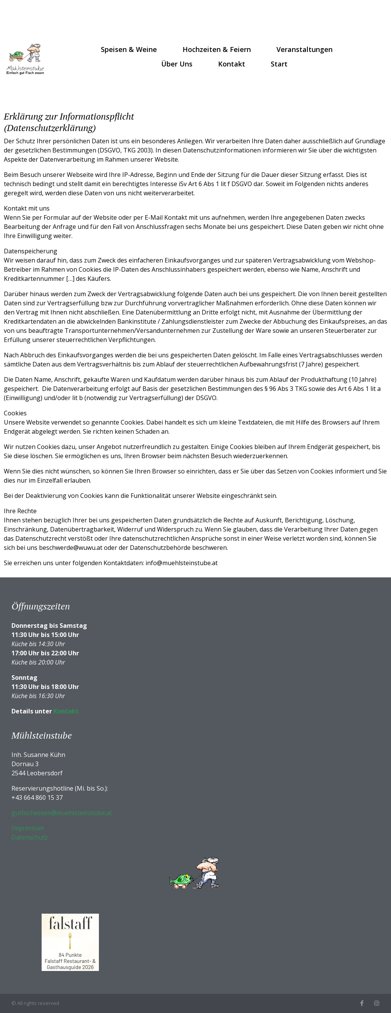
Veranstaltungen (304, 49)
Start (279, 63)
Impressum (27, 828)
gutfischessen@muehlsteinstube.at (61, 813)
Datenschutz (29, 837)
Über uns (176, 63)
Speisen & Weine (129, 49)
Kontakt (231, 63)
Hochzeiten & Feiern (217, 49)
